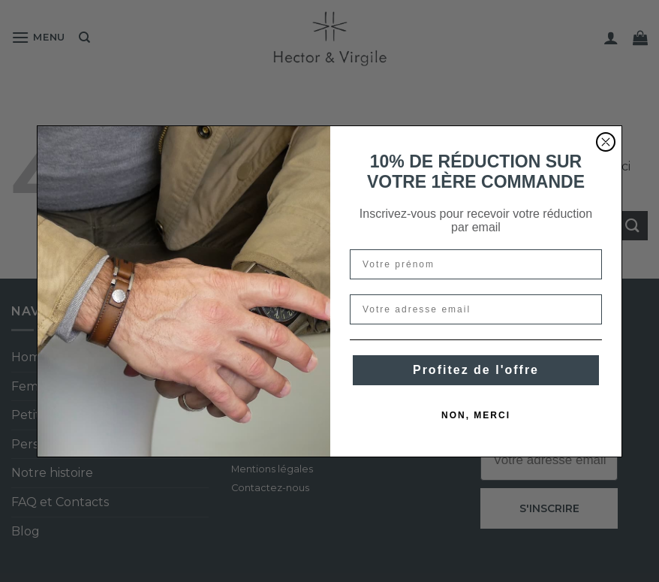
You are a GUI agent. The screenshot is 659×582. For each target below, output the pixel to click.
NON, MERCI (475, 415)
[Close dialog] (606, 142)
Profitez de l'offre (476, 369)
